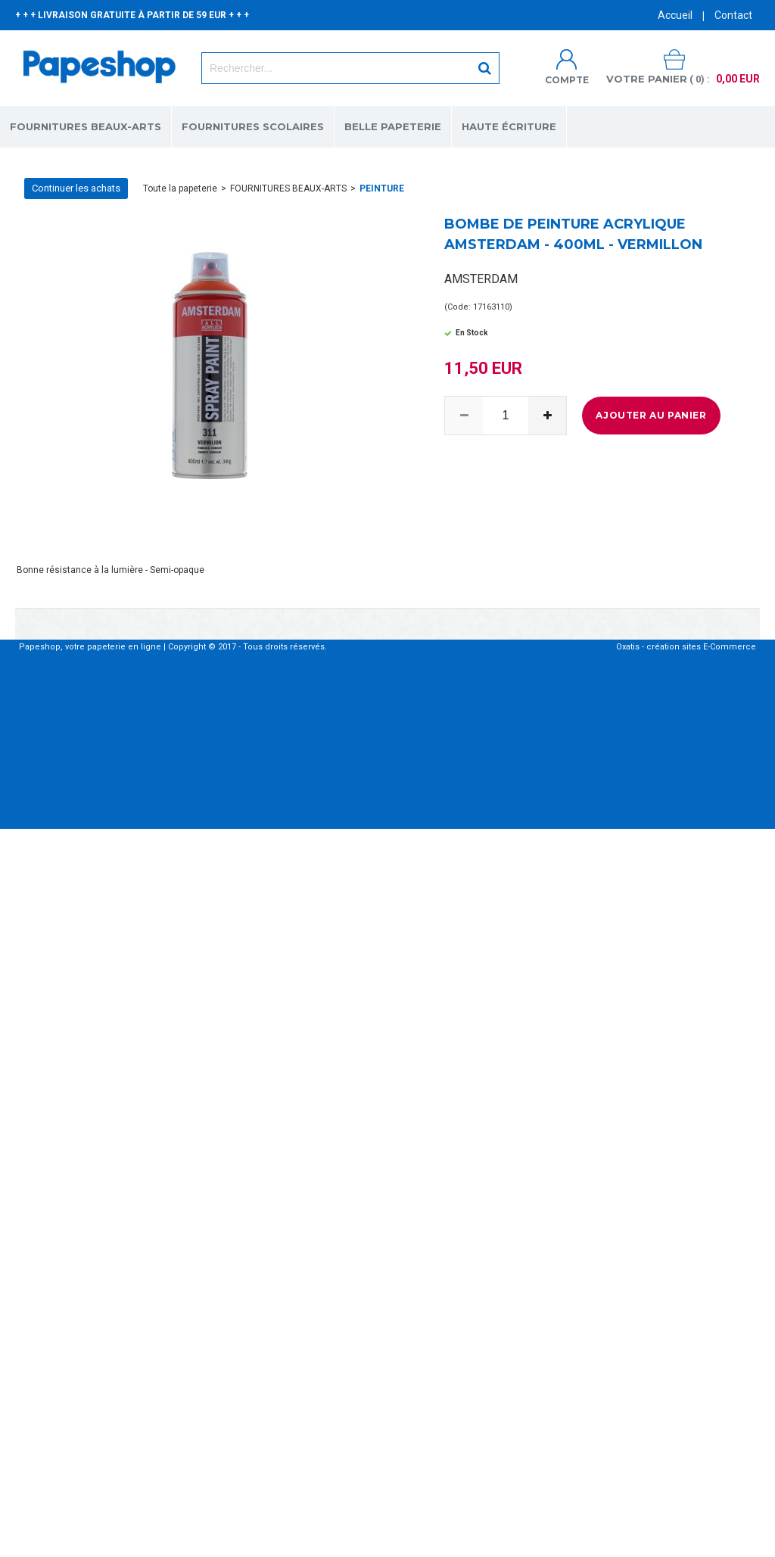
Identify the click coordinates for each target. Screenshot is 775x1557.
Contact (733, 15)
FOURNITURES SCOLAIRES (253, 126)
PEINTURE (381, 188)
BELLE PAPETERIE (392, 126)
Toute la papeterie (180, 188)
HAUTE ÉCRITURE (509, 126)
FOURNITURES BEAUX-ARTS (85, 126)
